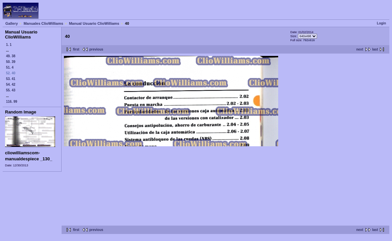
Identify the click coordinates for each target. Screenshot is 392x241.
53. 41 (10, 79)
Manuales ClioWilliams (43, 23)
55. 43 (10, 90)
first (76, 49)
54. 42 (10, 84)
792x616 (309, 40)
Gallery (11, 23)
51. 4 (9, 67)
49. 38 (10, 56)
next (359, 49)
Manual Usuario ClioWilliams (94, 23)
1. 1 (9, 45)
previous (96, 49)
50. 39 (10, 62)
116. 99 (11, 101)
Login (381, 23)
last (375, 49)
